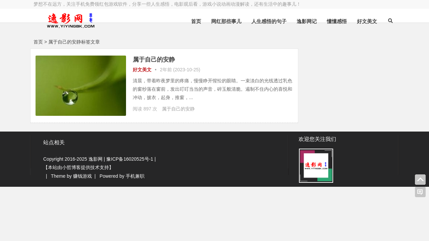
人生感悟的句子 (269, 21)
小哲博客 (71, 167)
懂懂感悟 (337, 21)
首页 (196, 21)
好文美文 (367, 21)
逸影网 (95, 159)
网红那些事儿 (226, 21)
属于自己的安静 (154, 59)
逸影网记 (307, 21)
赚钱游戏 (82, 176)
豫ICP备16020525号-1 (129, 159)
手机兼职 (135, 176)
